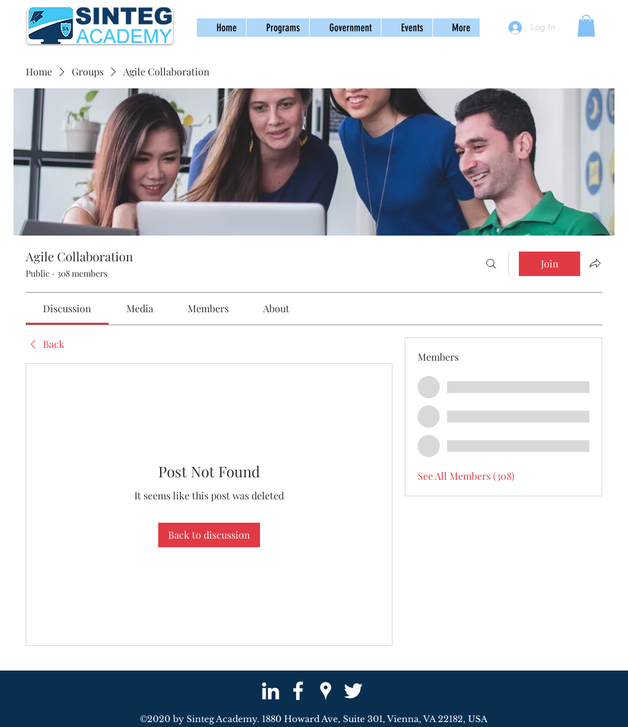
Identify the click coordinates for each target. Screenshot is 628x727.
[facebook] (298, 691)
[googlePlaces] (325, 691)
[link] (67, 308)
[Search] (491, 264)
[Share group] (595, 263)
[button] (277, 27)
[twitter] (353, 691)
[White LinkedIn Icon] (270, 691)
